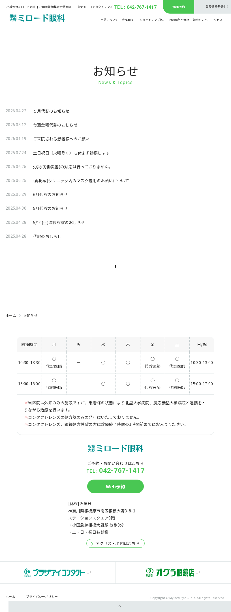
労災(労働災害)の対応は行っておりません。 (73, 166)
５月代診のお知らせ (51, 111)
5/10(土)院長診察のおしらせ (59, 222)
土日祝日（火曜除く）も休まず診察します (71, 153)
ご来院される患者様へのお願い (61, 138)
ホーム (11, 315)
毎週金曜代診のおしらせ (55, 125)
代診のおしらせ (47, 236)
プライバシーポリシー (42, 596)
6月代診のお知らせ (50, 194)
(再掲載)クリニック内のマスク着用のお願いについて (81, 180)
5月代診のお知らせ (50, 208)
